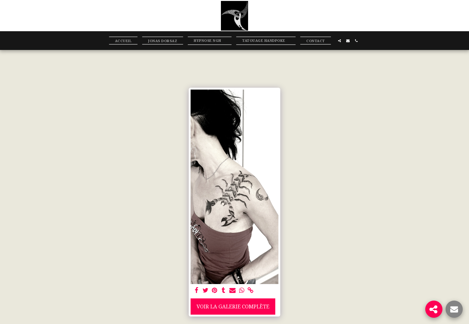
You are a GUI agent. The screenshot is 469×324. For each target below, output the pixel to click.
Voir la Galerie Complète (233, 306)
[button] (210, 41)
